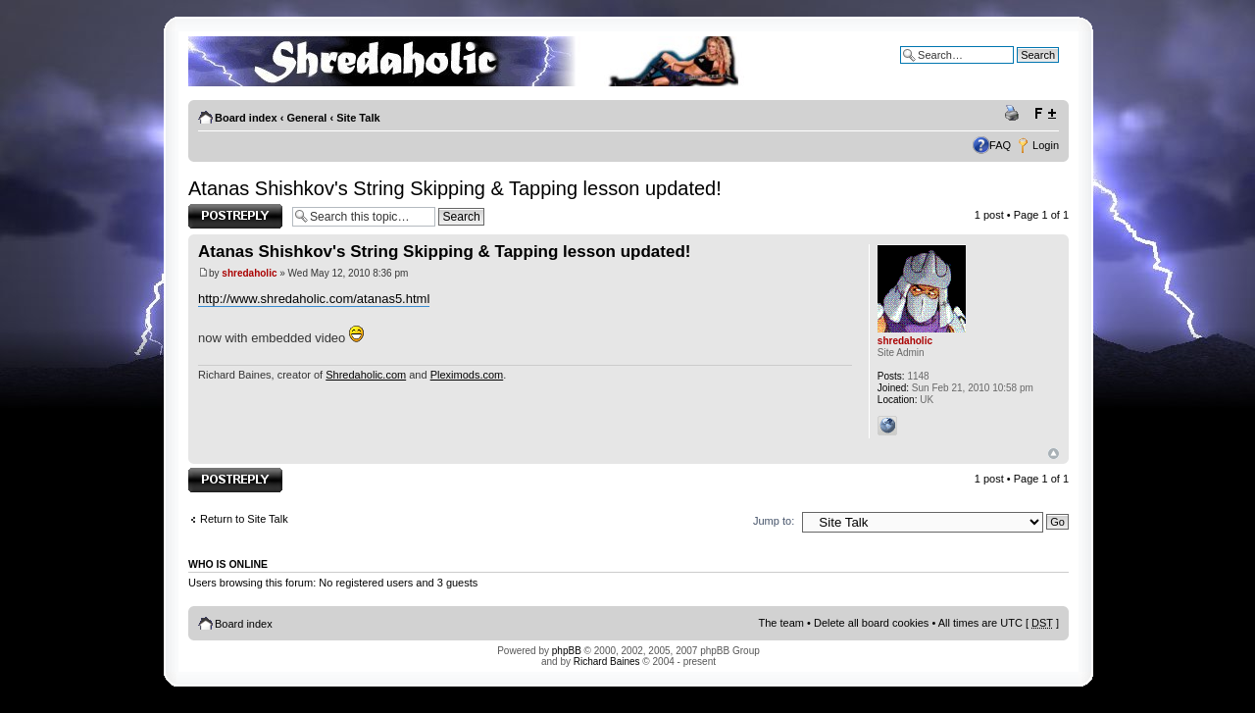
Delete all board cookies (871, 623)
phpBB (566, 650)
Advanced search (1017, 70)
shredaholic (249, 273)
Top (1053, 453)
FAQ (1000, 145)
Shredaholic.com (366, 375)
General (306, 118)
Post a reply (235, 216)
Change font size (1044, 114)
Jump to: (773, 521)
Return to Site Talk (244, 519)
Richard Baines (607, 661)
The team (781, 623)
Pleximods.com (467, 375)
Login (1045, 145)
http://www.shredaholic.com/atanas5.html (313, 298)
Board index (246, 118)
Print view (1015, 114)
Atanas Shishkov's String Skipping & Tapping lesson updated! (455, 188)
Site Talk (357, 118)
